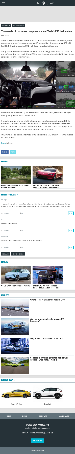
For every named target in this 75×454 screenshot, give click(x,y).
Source (3, 143)
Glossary (40, 433)
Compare (43, 416)
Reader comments (9, 194)
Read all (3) (5, 254)
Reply (70, 213)
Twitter (13, 152)
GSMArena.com (44, 428)
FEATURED (5, 295)
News (24, 416)
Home (8, 416)
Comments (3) (6, 25)
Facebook (5, 152)
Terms (32, 433)
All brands (64, 416)
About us (49, 433)
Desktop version (37, 450)
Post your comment (18, 25)
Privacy (25, 433)
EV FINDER (37, 441)
